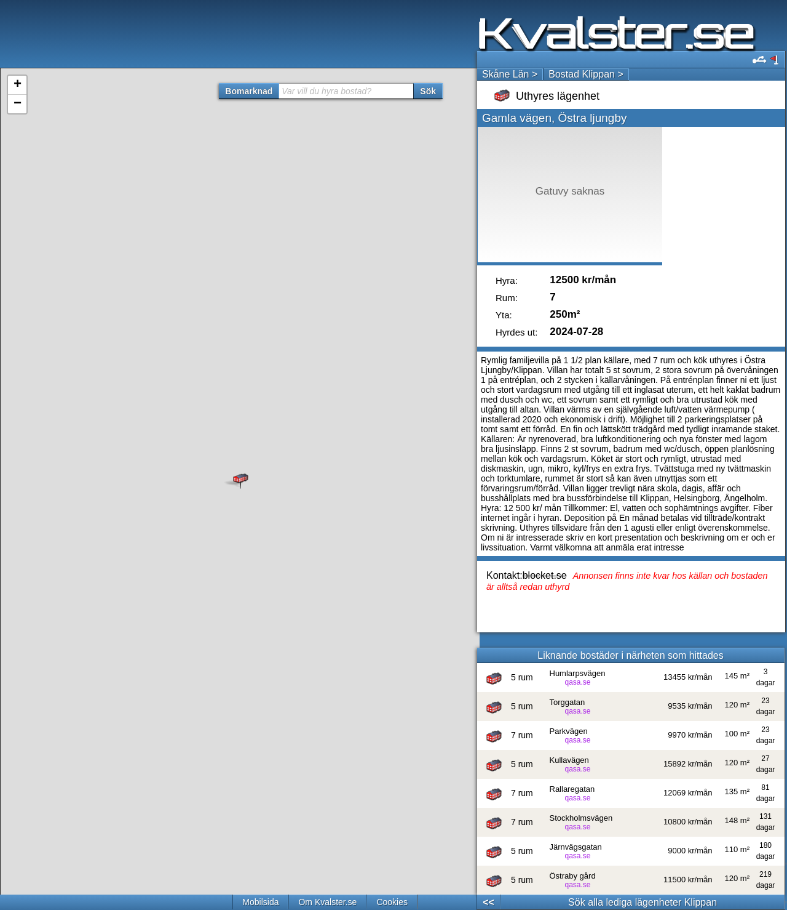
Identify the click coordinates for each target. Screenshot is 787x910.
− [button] (18, 104)
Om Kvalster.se (327, 902)
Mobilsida (260, 902)
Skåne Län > (509, 74)
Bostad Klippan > (585, 74)
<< (488, 902)
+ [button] (18, 85)
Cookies (392, 902)
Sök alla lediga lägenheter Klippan (642, 902)
